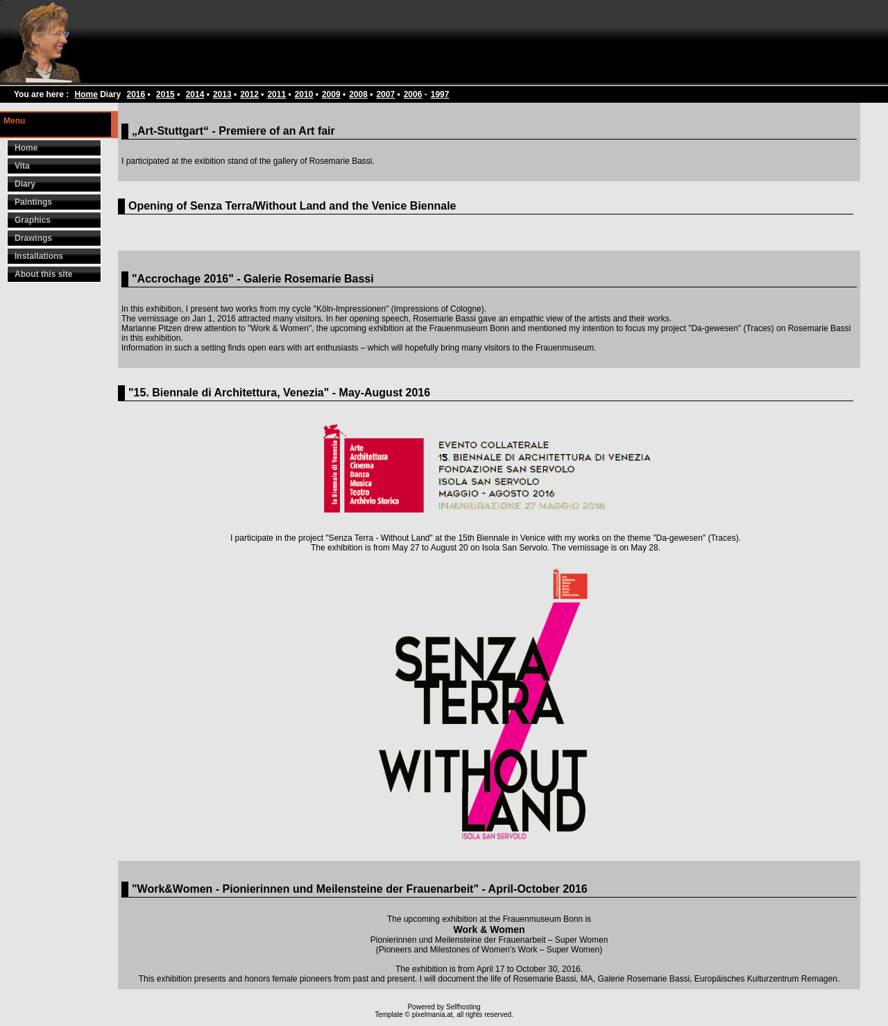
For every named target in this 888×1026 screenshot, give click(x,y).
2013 (222, 94)
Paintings (33, 202)
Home (85, 94)
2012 (249, 94)
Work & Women (489, 929)
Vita (22, 166)
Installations (39, 256)
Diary (25, 184)
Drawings (33, 238)
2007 (385, 94)
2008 (358, 94)
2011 (276, 94)
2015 (165, 94)
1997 (440, 94)
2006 (413, 94)
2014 (195, 94)
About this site (43, 274)
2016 (136, 94)
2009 (331, 94)
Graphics (33, 220)
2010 (304, 94)
